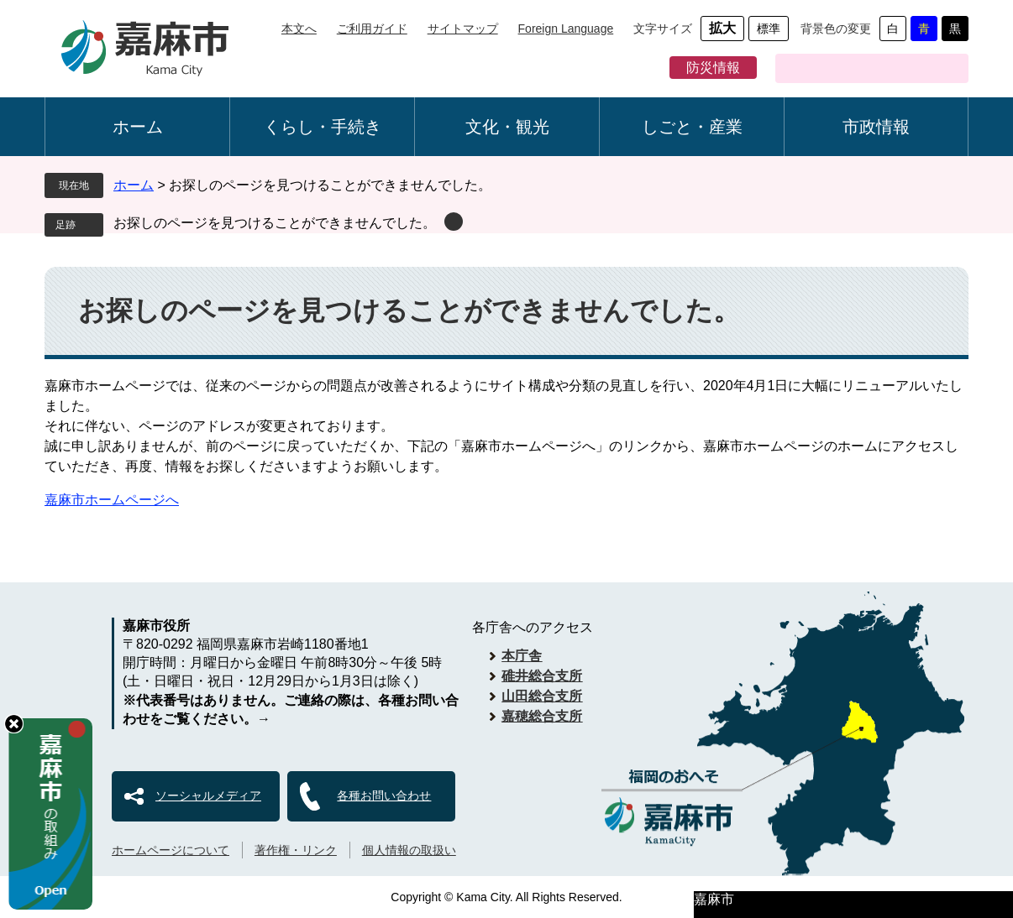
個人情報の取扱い (409, 850)
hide (14, 723)
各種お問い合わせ (384, 795)
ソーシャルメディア (208, 795)
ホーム (138, 126)
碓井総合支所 (541, 676)
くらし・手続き (322, 126)
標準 (768, 28)
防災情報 (713, 67)
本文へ (299, 28)
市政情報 (876, 126)
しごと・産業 (692, 126)
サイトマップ (463, 28)
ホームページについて (170, 850)
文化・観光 (507, 126)
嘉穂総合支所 (541, 716)
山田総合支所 (541, 696)
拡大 (722, 28)
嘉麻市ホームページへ (112, 500)
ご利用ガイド (372, 28)
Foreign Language (566, 28)
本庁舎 (521, 656)
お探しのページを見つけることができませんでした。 (274, 223)
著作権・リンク (296, 850)
